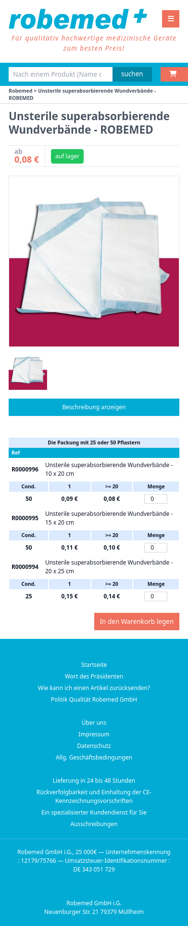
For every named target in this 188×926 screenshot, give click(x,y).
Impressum (93, 734)
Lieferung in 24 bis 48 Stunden (94, 780)
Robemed (21, 90)
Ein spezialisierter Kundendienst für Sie (94, 812)
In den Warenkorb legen (137, 621)
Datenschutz (94, 746)
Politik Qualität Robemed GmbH (94, 699)
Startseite (94, 665)
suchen (132, 73)
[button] (28, 370)
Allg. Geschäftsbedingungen (94, 757)
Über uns (94, 723)
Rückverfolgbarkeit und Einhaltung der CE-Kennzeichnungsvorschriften (94, 796)
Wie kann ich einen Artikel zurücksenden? (94, 688)
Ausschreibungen (93, 824)
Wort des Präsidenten (94, 676)
